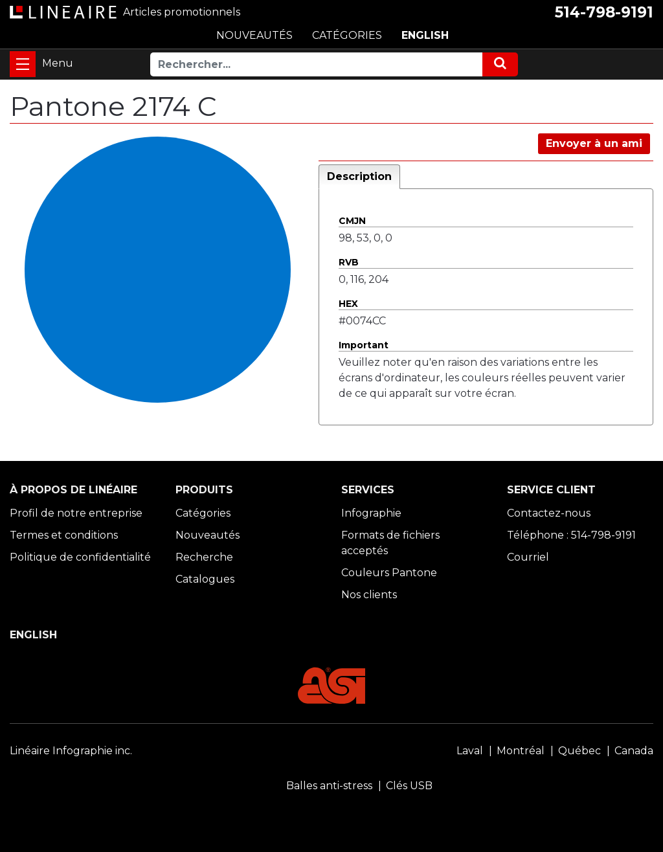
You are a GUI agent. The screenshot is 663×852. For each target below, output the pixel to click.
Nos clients (369, 595)
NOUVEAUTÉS (254, 35)
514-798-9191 (604, 12)
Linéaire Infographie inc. (71, 751)
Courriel (528, 557)
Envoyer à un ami (594, 143)
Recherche (204, 557)
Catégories (202, 513)
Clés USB (409, 785)
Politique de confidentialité (80, 557)
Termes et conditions (64, 535)
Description (359, 176)
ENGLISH (425, 35)
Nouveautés (207, 535)
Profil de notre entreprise (76, 513)
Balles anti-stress (329, 785)
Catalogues (204, 579)
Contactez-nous (548, 513)
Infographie (371, 513)
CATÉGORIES (347, 35)
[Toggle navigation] (23, 64)
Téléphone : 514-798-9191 (571, 535)
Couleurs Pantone (389, 572)
